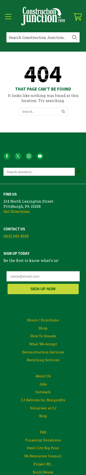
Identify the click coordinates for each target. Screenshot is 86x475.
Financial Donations (43, 440)
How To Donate (43, 336)
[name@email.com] (43, 276)
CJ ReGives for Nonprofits (43, 400)
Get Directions (16, 211)
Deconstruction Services (43, 352)
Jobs (43, 384)
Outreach (43, 392)
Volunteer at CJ (43, 408)
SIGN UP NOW (43, 289)
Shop (43, 328)
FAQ (43, 432)
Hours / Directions (43, 320)
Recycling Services (43, 360)
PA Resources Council (43, 456)
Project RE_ (43, 464)
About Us (43, 376)
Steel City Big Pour (43, 448)
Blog (43, 415)
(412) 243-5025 (16, 236)
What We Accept (43, 344)
